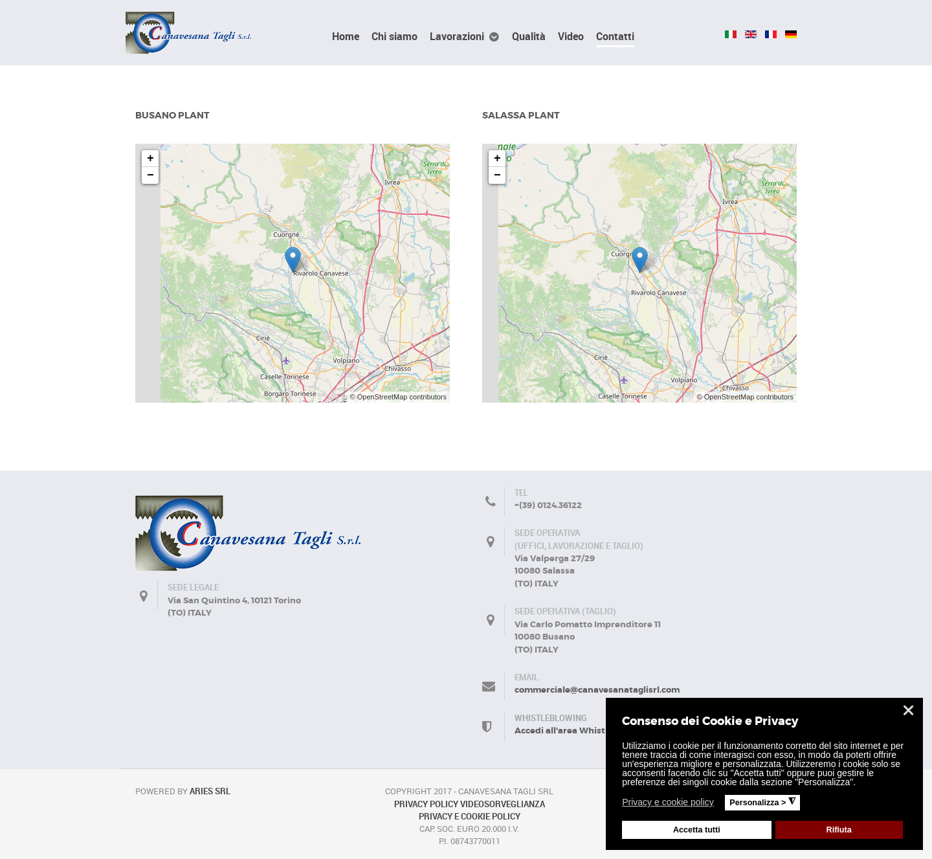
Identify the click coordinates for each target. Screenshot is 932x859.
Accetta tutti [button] (696, 829)
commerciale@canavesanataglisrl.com (597, 689)
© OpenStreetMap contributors (398, 397)
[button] (722, 804)
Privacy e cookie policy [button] (668, 802)
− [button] (150, 175)
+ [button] (150, 158)
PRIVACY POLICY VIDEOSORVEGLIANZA (469, 804)
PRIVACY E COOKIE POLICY (469, 816)
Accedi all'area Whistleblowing (581, 730)
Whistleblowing (551, 718)
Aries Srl (210, 791)
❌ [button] (908, 710)
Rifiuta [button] (839, 829)
